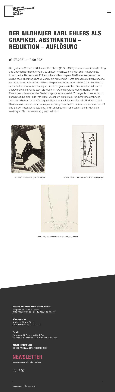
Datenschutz (30, 386)
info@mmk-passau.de (22, 312)
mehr (45, 348)
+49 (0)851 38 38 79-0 (46, 312)
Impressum (17, 386)
